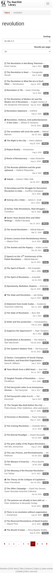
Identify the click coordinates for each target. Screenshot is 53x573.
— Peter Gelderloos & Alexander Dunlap (26, 503)
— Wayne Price (26, 240)
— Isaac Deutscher (26, 160)
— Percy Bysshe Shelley (26, 463)
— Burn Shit (26, 314)
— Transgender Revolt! (26, 74)
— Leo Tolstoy (26, 472)
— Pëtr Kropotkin (26, 269)
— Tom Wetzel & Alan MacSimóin (26, 341)
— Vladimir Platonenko (26, 170)
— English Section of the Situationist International (26, 102)
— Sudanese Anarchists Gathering (26, 305)
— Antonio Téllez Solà (26, 180)
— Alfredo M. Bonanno (26, 123)
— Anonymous (26, 151)
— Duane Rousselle (26, 436)
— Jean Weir (26, 371)
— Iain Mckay (26, 296)
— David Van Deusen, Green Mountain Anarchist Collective (26, 491)
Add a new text (30, 571)
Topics (7, 12)
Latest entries (47, 568)
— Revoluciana (26, 82)
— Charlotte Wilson (26, 427)
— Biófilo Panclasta (26, 221)
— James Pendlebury (26, 380)
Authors (28, 568)
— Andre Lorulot (26, 249)
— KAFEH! (26, 112)
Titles (21, 568)
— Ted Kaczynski (26, 350)
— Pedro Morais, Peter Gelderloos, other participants (26, 408)
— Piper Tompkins (26, 332)
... (19, 544)
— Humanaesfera (26, 323)
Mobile (20, 571)
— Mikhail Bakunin (26, 133)
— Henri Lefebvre (26, 142)
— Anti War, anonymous (26, 445)
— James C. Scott (26, 201)
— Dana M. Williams (26, 360)
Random (4, 568)
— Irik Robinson (26, 454)
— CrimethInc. (26, 210)
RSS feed (13, 568)
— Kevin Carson (26, 65)
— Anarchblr (26, 278)
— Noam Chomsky (26, 91)
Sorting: (47, 36)
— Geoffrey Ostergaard (26, 191)
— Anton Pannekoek (26, 481)
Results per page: (42, 47)
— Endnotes (26, 287)
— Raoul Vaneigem (26, 418)
